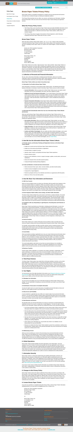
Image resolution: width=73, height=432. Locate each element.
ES (64, 424)
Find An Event (38, 7)
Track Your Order (47, 413)
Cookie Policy (9, 23)
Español (57, 0)
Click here (20, 429)
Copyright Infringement (11, 25)
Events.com (51, 429)
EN (63, 424)
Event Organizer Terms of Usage (12, 16)
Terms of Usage (19, 424)
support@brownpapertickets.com (11, 413)
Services (45, 420)
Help (50, 7)
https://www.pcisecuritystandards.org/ (33, 362)
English (53, 0)
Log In (54, 2)
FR (66, 424)
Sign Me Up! (50, 2)
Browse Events (47, 414)
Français (62, 0)
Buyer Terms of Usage (10, 14)
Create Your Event (45, 7)
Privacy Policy (9, 18)
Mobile (59, 424)
